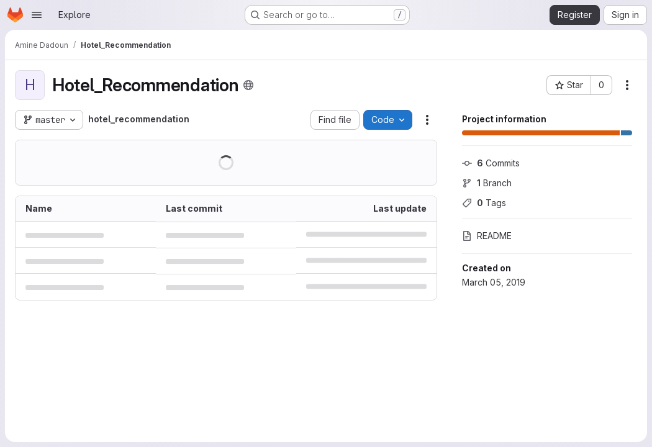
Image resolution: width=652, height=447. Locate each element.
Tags (484, 202)
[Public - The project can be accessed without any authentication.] (248, 85)
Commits (491, 163)
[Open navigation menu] (37, 15)
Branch (487, 183)
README (487, 235)
